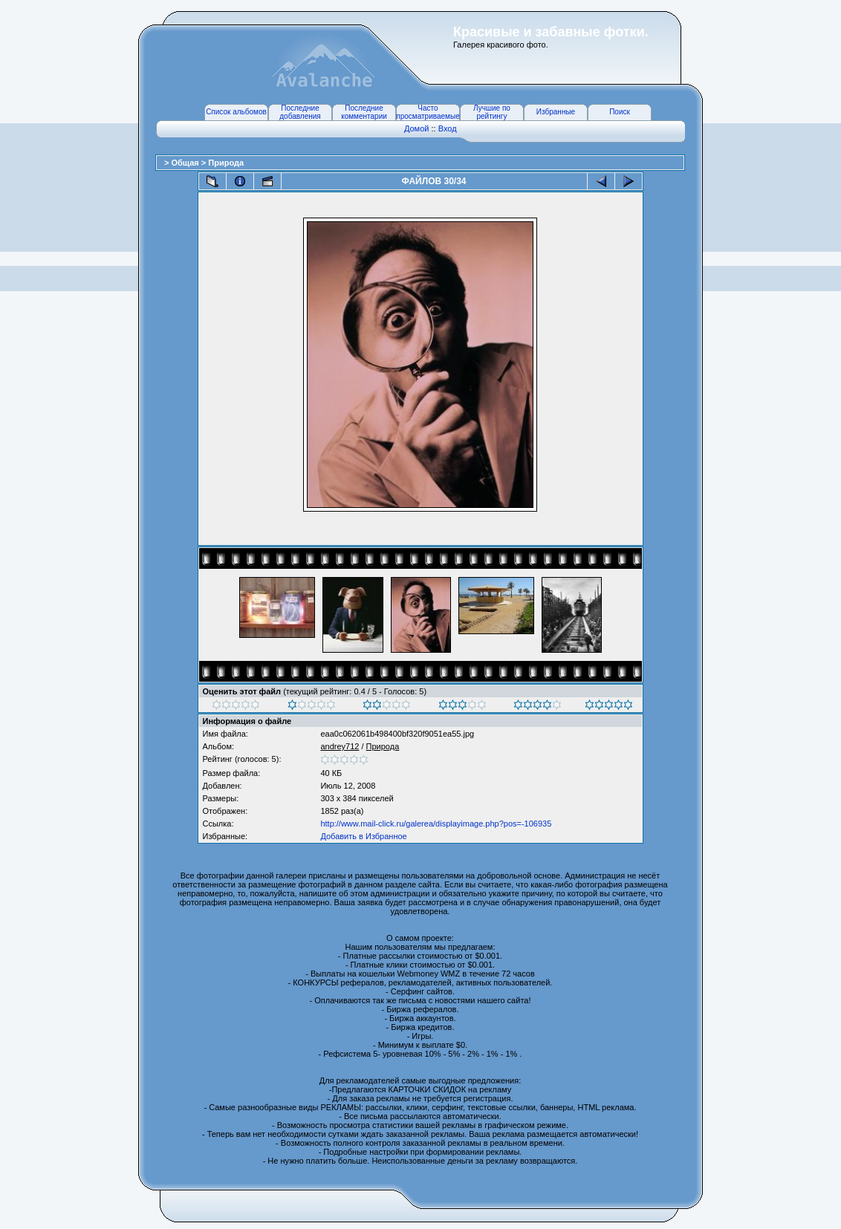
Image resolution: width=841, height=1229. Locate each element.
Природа (226, 162)
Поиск (619, 112)
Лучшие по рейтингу (491, 112)
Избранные (555, 112)
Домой (416, 128)
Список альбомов (236, 112)
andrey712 (339, 746)
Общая (186, 162)
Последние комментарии (364, 112)
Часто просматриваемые (427, 112)
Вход (447, 128)
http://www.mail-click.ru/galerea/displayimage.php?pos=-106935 (435, 823)
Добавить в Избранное (363, 836)
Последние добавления (299, 112)
